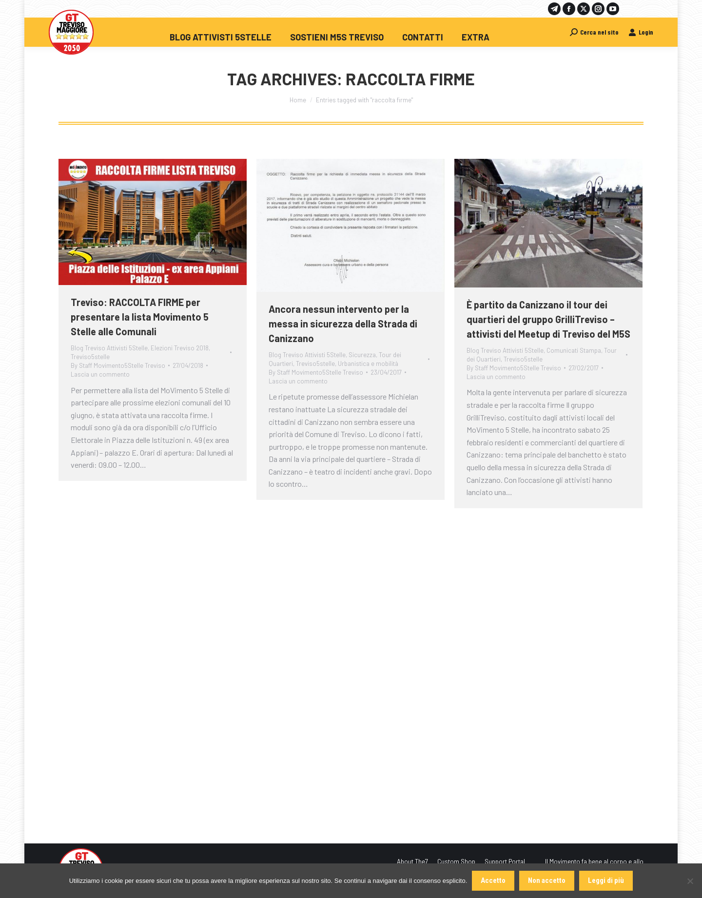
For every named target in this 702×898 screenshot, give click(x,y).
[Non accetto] (690, 881)
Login (640, 32)
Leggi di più (606, 880)
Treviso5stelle (90, 357)
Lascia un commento (100, 374)
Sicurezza (362, 355)
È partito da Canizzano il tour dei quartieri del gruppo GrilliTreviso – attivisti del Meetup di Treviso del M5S (548, 319)
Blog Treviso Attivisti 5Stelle (109, 348)
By (118, 365)
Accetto (493, 880)
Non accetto (547, 880)
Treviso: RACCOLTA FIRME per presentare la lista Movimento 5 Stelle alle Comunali (140, 316)
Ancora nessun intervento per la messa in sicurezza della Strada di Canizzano (343, 323)
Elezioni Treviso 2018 (180, 348)
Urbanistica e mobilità (368, 363)
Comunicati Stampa (573, 350)
